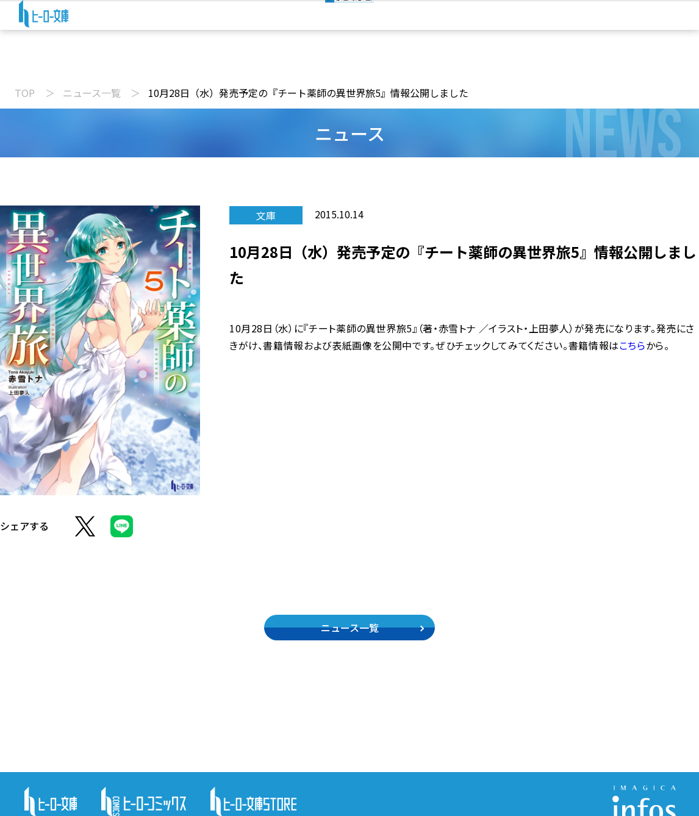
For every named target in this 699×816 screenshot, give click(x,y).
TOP (25, 92)
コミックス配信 (413, 63)
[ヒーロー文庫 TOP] (52, 25)
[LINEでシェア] (121, 533)
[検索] (361, 23)
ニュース (181, 63)
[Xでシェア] (85, 533)
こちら (632, 345)
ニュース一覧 (92, 92)
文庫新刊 (320, 63)
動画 (250, 63)
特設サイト (512, 63)
